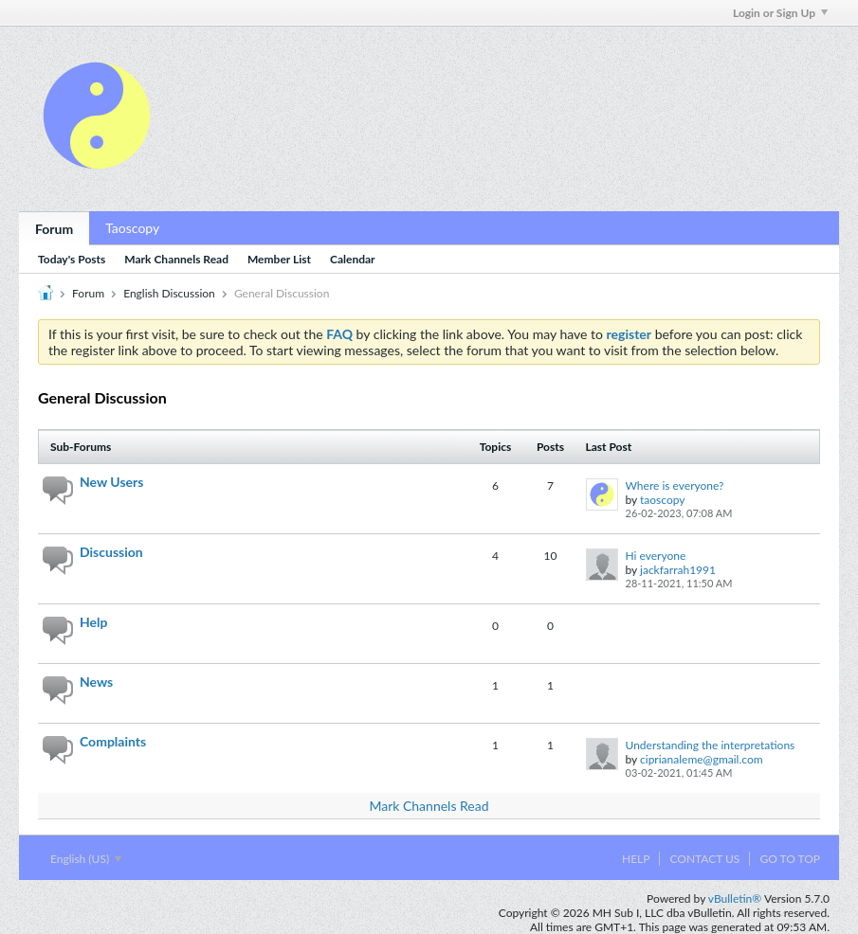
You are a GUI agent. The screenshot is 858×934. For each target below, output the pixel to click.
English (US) (85, 859)
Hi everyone (656, 555)
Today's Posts (71, 259)
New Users (111, 482)
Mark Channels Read (176, 259)
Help (93, 622)
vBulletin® (734, 898)
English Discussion (169, 293)
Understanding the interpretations (710, 745)
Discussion (111, 552)
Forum (54, 229)
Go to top (789, 859)
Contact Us (704, 859)
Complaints (113, 741)
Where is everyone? (675, 485)
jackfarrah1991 (678, 570)
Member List (279, 259)
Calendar (352, 259)
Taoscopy (132, 228)
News (96, 682)
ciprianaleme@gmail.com (701, 759)
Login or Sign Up (780, 13)
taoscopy (662, 500)
